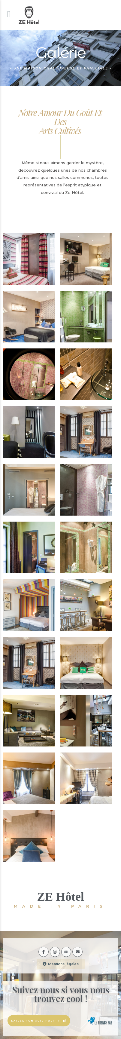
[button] (61, 961)
